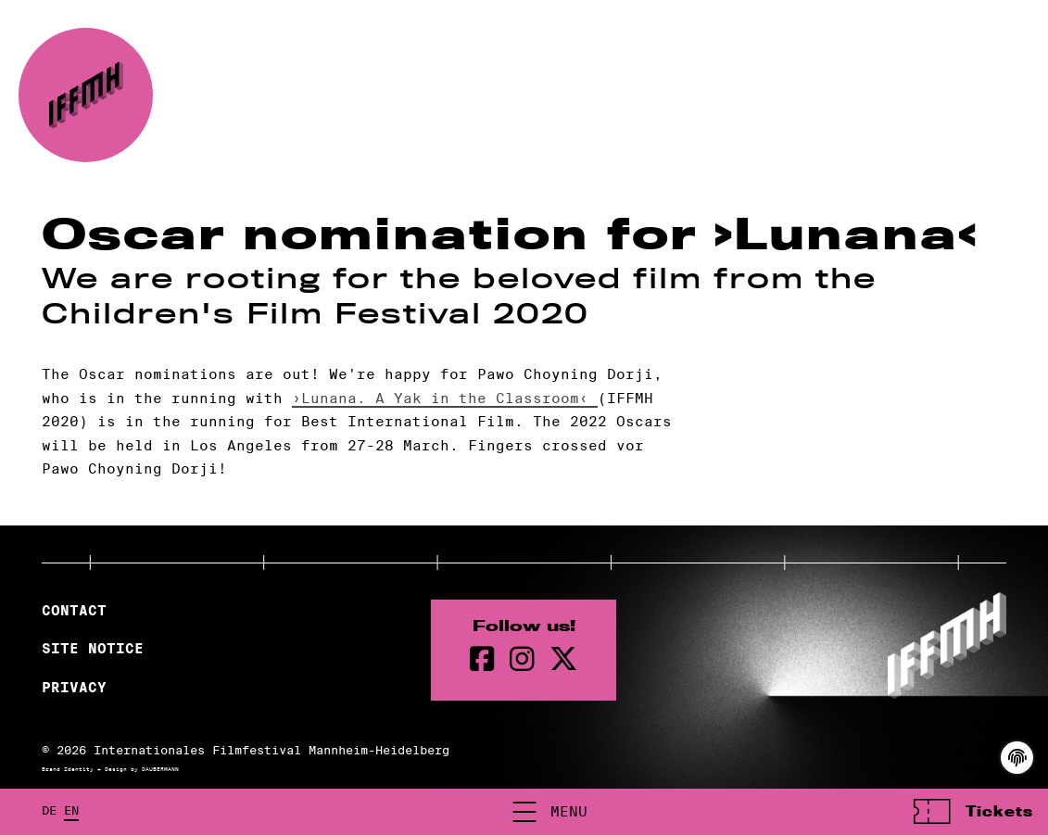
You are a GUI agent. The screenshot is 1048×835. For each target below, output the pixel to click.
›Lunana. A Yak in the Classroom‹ (445, 398)
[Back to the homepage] (86, 95)
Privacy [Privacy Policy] (74, 687)
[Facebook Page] (482, 659)
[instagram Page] (522, 659)
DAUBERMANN (160, 769)
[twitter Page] (563, 659)
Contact (74, 610)
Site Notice (93, 648)
